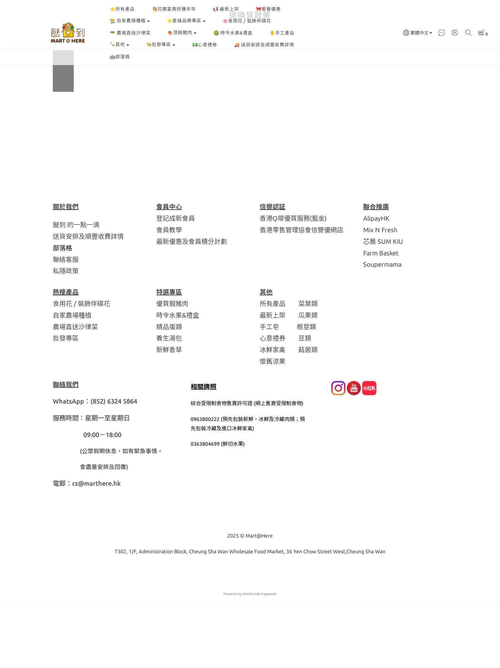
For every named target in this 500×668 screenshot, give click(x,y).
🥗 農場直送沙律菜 (130, 32)
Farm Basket (381, 318)
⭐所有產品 (122, 9)
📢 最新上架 (226, 9)
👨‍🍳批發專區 (160, 44)
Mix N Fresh (380, 295)
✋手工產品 (282, 32)
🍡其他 (119, 44)
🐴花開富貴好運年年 (174, 9)
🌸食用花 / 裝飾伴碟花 (246, 21)
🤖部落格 (120, 56)
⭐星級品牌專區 (186, 20)
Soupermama (382, 329)
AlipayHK (376, 283)
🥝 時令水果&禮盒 (233, 32)
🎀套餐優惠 (268, 9)
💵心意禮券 (204, 44)
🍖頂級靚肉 (182, 32)
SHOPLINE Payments (260, 659)
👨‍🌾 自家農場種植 (130, 20)
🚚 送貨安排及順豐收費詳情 (264, 44)
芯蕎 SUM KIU (383, 306)
